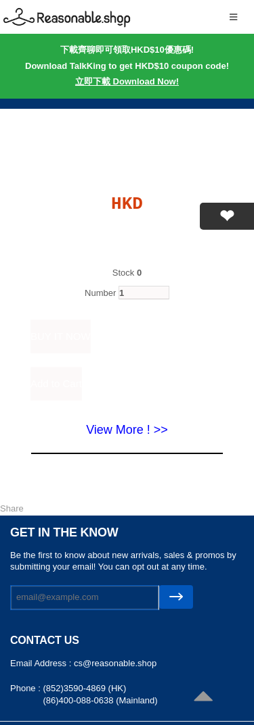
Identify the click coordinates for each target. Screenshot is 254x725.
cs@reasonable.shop (115, 663)
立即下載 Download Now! (127, 81)
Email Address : (42, 663)
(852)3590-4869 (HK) (84, 688)
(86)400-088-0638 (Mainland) (100, 700)
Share (12, 508)
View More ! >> (127, 429)
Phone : (26, 688)
